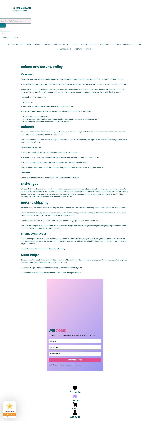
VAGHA (139, 45)
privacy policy (69, 365)
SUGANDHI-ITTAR (106, 45)
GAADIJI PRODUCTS (124, 45)
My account (6, 38)
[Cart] (75, 404)
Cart (75, 408)
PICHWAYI (78, 49)
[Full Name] (75, 341)
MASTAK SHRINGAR (15, 45)
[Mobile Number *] (75, 354)
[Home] (75, 396)
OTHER (88, 49)
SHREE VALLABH (23, 8)
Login (17, 38)
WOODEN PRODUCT (88, 45)
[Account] (75, 412)
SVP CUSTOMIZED (61, 45)
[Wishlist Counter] (75, 31)
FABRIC (74, 45)
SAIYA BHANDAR (65, 49)
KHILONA (47, 45)
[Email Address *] (75, 348)
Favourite (75, 392)
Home (75, 400)
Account (75, 416)
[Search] (3, 26)
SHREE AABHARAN (33, 45)
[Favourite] (75, 388)
